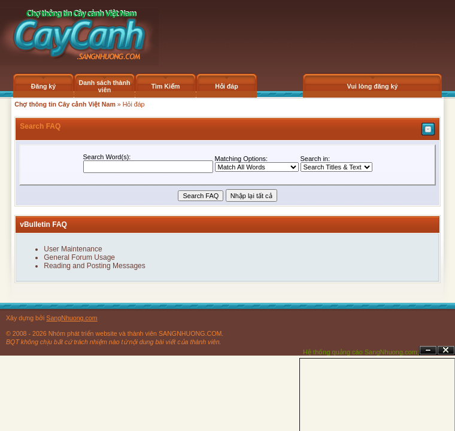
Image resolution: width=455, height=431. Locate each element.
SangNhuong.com (71, 317)
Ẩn (428, 350)
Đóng (446, 350)
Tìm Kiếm (165, 86)
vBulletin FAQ (43, 224)
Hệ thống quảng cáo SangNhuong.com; (361, 352)
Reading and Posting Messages (94, 266)
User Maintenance (73, 249)
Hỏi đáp (226, 86)
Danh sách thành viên (105, 86)
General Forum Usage (79, 257)
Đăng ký (43, 86)
